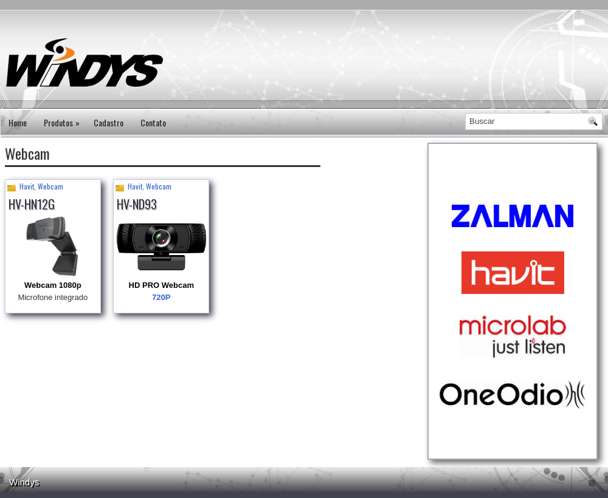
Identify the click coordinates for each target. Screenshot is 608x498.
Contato (153, 122)
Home (18, 122)
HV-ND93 (137, 204)
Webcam (50, 186)
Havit (26, 186)
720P (161, 297)
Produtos (64, 119)
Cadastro (108, 122)
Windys (24, 482)
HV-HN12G (32, 204)
